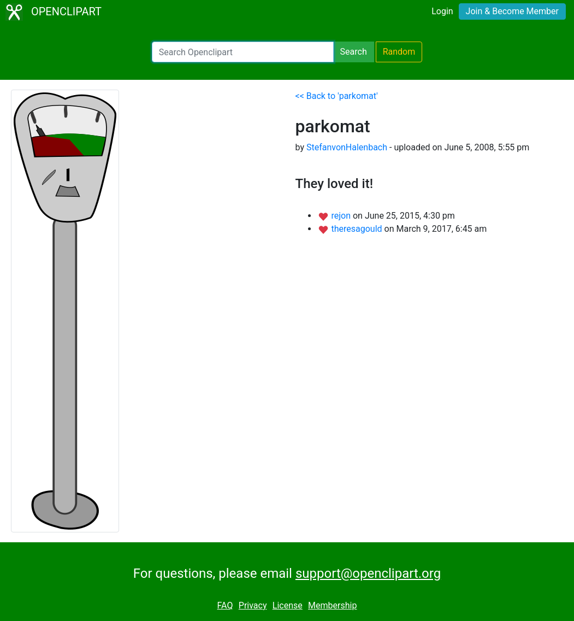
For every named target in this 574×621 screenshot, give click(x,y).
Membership (332, 605)
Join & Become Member (512, 11)
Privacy (253, 605)
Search (353, 51)
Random (399, 51)
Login (442, 11)
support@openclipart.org (368, 573)
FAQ (225, 605)
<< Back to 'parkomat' (336, 96)
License (288, 605)
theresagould (357, 229)
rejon (342, 215)
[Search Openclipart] (243, 52)
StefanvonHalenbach (346, 147)
